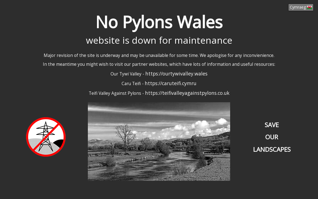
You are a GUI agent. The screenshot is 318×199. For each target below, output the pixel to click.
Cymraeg (301, 7)
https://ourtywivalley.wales (176, 73)
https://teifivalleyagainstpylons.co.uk (187, 93)
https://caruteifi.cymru (170, 83)
